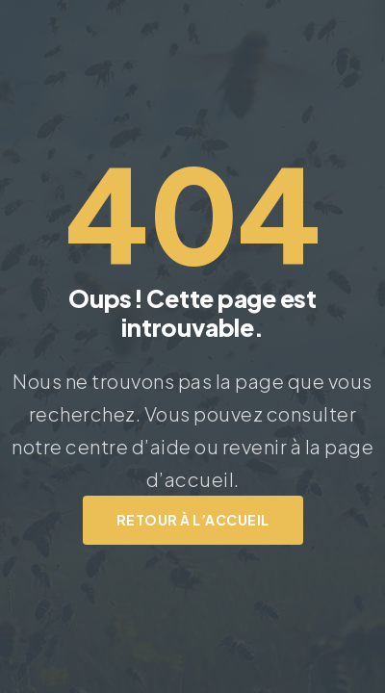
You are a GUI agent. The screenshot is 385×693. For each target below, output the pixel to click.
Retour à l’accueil (193, 519)
